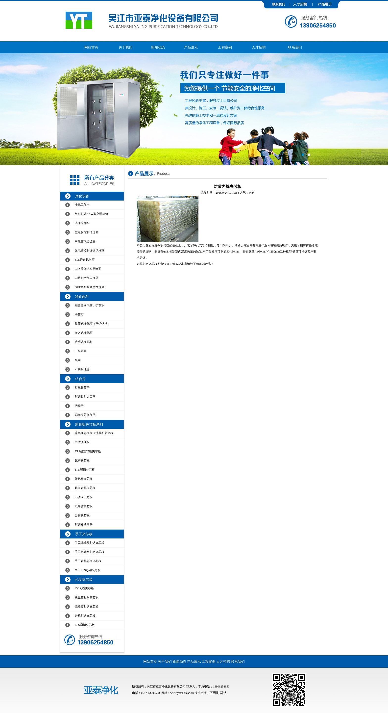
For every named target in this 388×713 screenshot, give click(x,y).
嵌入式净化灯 (84, 332)
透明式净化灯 (84, 342)
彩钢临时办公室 (85, 396)
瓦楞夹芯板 (82, 460)
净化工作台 (82, 204)
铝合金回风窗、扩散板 (89, 305)
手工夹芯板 (84, 534)
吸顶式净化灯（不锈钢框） (92, 323)
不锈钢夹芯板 (84, 497)
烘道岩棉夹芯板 (85, 488)
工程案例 (225, 47)
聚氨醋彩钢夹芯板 (86, 597)
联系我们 (295, 47)
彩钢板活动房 (84, 524)
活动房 (79, 405)
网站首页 (91, 47)
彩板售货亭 (82, 387)
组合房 (80, 379)
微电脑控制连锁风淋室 (89, 250)
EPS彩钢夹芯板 (85, 469)
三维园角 (81, 351)
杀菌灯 (79, 314)
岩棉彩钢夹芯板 (85, 615)
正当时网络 (218, 693)
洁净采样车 (82, 223)
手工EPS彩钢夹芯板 (88, 570)
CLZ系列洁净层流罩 (88, 269)
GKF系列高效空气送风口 (91, 287)
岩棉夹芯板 (82, 515)
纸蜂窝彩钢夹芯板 (86, 606)
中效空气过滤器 (85, 241)
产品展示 (191, 47)
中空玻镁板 (82, 442)
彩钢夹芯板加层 (85, 415)
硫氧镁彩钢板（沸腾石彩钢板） (95, 433)
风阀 (78, 360)
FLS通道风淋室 (85, 259)
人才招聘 (259, 47)
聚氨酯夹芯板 (84, 479)
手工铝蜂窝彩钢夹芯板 (89, 552)
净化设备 (82, 196)
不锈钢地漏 (82, 369)
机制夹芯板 (84, 580)
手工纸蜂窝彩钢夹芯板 (89, 542)
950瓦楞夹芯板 (84, 588)
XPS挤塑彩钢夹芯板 (88, 451)
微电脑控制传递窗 (86, 232)
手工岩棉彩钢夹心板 (88, 561)
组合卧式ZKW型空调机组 (91, 214)
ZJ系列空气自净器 (86, 278)
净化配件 (82, 297)
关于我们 (125, 47)
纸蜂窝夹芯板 (84, 506)
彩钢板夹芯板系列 (89, 424)
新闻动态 (158, 47)
